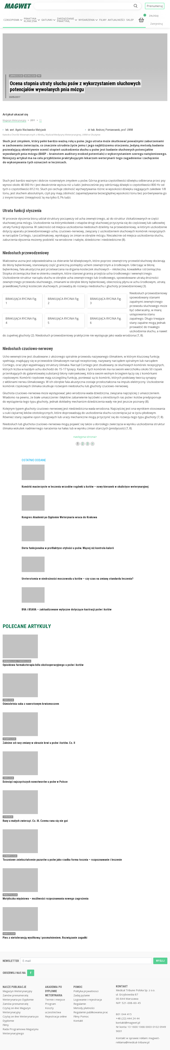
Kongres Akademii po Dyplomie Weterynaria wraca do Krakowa (59, 517)
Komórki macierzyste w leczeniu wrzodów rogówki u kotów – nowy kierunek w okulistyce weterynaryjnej (85, 486)
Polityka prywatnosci (85, 991)
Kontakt (78, 1020)
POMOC (77, 987)
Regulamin (79, 1003)
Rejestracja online (56, 1016)
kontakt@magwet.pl (128, 1022)
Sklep (130, 19)
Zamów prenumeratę (15, 995)
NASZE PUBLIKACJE (14, 987)
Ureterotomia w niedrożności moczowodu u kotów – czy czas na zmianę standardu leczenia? (77, 578)
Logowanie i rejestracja (87, 999)
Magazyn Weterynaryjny (14, 120)
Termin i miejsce (55, 999)
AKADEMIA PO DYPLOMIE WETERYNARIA (53, 991)
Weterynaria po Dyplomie (18, 999)
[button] (13, 20)
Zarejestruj (156, 23)
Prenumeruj (155, 6)
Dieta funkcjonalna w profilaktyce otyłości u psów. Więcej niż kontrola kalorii (68, 548)
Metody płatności (83, 1008)
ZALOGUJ (153, 15)
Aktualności (116, 19)
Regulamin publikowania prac (90, 1012)
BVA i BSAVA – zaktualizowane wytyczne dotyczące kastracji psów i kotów (67, 609)
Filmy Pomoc (81, 1016)
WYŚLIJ (160, 960)
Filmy (102, 19)
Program (50, 1003)
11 (40, 120)
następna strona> (85, 437)
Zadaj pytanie (81, 995)
